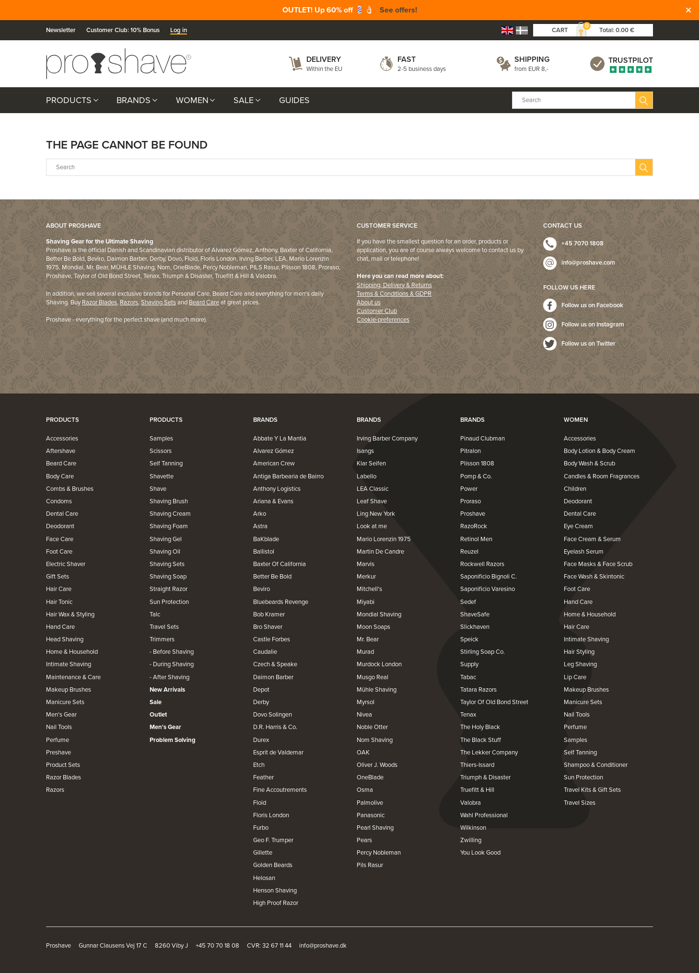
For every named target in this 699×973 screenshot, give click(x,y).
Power (469, 489)
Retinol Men (476, 539)
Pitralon (470, 451)
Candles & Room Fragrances (602, 476)
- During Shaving (172, 664)
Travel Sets (164, 627)
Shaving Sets (158, 302)
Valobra (470, 803)
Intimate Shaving (68, 664)
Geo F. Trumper (273, 840)
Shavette (162, 476)
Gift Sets (57, 576)
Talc (155, 614)
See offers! (398, 10)
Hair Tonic (59, 602)
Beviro (261, 589)
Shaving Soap (168, 576)
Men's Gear (61, 714)
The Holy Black (480, 727)
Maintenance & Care (73, 677)
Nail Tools (59, 727)
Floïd (259, 803)
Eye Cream (578, 526)
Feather (263, 777)
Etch (259, 765)
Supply (469, 664)
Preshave (58, 752)
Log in (178, 30)
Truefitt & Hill (477, 790)
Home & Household (72, 652)
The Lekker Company (489, 752)
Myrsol (365, 702)
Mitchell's (369, 589)
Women (192, 100)
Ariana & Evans (273, 501)
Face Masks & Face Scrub (598, 564)
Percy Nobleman (379, 853)
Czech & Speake (275, 664)
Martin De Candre (380, 552)
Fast (406, 59)
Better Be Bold (272, 576)
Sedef (468, 602)
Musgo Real (372, 677)
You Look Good (480, 853)
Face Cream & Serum (592, 539)
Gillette (262, 853)
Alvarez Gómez (273, 451)
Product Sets (63, 765)
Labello (366, 476)
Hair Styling (579, 652)
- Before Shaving (172, 652)
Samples (161, 438)
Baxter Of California (279, 564)
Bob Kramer (269, 614)
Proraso (470, 501)
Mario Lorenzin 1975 (384, 539)
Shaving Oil (165, 552)
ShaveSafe (474, 614)
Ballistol (263, 552)
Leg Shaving (580, 664)
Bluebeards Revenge (280, 602)
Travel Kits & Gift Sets (592, 790)
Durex (261, 740)
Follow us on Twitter (588, 344)
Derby (261, 702)
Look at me (372, 526)
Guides (294, 100)
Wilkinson (473, 828)
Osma (365, 790)
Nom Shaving (375, 740)
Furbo (260, 828)
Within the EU (324, 69)
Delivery (323, 59)
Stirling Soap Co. (482, 652)
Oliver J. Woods (377, 765)
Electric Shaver (65, 564)
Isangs (365, 451)
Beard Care (204, 302)
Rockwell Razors (482, 564)
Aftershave (60, 451)
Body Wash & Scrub (589, 463)
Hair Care (58, 589)
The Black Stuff (480, 740)
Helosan (264, 878)
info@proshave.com (588, 262)
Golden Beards (272, 865)
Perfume (57, 740)
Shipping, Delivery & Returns (394, 285)
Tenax (468, 714)
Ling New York (376, 514)
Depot (261, 690)
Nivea (364, 714)
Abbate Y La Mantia (279, 438)
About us (369, 302)
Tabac (468, 677)
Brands (133, 100)
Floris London (271, 815)
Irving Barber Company (387, 438)
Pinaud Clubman (482, 438)
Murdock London (379, 664)
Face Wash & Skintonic (594, 576)
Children (575, 489)
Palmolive (370, 803)
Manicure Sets (65, 702)
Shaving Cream (170, 514)
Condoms (59, 501)
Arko (259, 514)
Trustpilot (630, 60)
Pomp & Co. (476, 476)
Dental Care (62, 514)
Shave (158, 489)
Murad (365, 652)
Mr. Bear (368, 639)
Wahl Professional (484, 815)
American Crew (274, 463)
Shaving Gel (166, 539)
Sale (243, 100)
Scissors (161, 451)
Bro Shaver (267, 627)
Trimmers (162, 639)
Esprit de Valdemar (278, 752)
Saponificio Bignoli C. (488, 576)
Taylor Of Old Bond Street (494, 702)
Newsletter (61, 30)
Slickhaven (474, 627)
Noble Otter (372, 727)
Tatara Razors (478, 690)
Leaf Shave (372, 501)
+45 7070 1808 (582, 243)
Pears (364, 840)
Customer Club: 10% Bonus (123, 30)
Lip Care (575, 677)
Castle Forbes (271, 639)
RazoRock (473, 526)
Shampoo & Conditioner (596, 765)
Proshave (472, 514)
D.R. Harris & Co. (275, 727)
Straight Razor (168, 589)
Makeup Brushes (68, 690)
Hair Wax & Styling (70, 614)
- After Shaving (169, 677)
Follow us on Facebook (592, 305)
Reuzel (469, 552)
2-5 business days (421, 69)
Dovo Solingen (272, 714)
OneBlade (370, 777)
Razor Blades (99, 302)
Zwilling (470, 840)
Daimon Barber (273, 677)
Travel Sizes (579, 803)
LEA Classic (372, 489)
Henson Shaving (275, 890)
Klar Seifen (371, 463)
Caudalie (265, 652)
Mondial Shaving (379, 614)
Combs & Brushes (69, 489)
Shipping (531, 59)
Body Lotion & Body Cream (599, 451)
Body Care (60, 476)
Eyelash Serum (584, 552)
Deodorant (60, 526)
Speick (469, 639)
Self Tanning (166, 463)
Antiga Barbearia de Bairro (288, 476)
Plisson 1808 (477, 463)
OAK (363, 752)
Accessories (62, 438)
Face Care (59, 539)
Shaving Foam (169, 526)
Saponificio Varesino (487, 589)
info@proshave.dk (323, 946)
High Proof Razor (275, 903)
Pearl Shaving (375, 828)
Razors (129, 302)
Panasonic (370, 815)
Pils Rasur (370, 865)
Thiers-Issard (477, 765)
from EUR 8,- (531, 69)
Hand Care (60, 627)
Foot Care (59, 552)
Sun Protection (169, 602)
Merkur (366, 576)
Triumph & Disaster (485, 777)
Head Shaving (64, 639)
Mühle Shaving (376, 690)
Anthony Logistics (277, 489)
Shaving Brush (169, 501)
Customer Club (377, 311)
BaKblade (266, 539)
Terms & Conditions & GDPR (394, 294)
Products (69, 100)
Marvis (365, 564)
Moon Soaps (373, 627)
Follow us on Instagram (592, 324)
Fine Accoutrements (280, 790)
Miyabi (365, 602)
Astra (260, 526)
